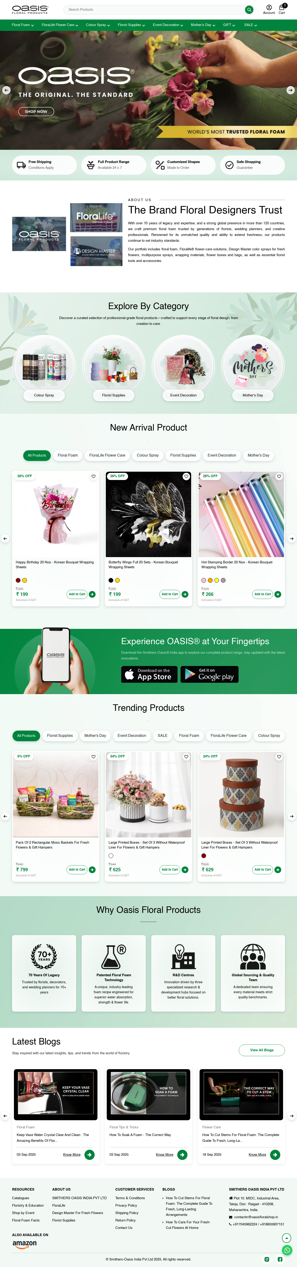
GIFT (227, 25)
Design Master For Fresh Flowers (77, 1213)
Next (291, 90)
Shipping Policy (127, 1213)
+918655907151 (272, 1224)
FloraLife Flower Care (58, 25)
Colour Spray (96, 25)
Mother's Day (201, 25)
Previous (6, 90)
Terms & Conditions (130, 1198)
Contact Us (123, 1228)
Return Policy (125, 1220)
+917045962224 (245, 1224)
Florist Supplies (129, 25)
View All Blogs (262, 1050)
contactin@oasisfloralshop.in (256, 1217)
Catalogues (20, 1198)
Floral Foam (21, 25)
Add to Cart (77, 594)
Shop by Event (23, 1213)
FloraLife (58, 1205)
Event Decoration (166, 25)
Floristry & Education (28, 1205)
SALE (248, 25)
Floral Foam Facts (26, 1220)
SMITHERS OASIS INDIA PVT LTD (79, 1198)
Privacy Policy (126, 1205)
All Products (37, 455)
